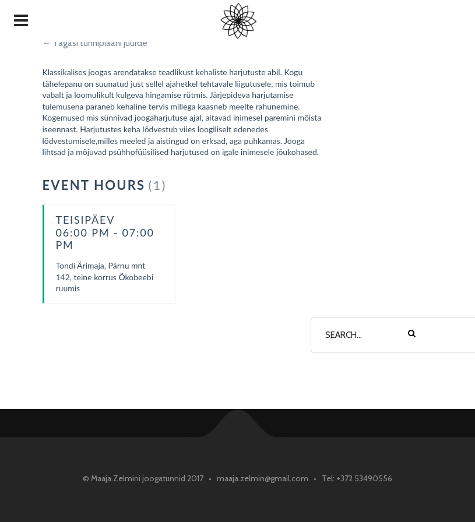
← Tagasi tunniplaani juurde (95, 43)
